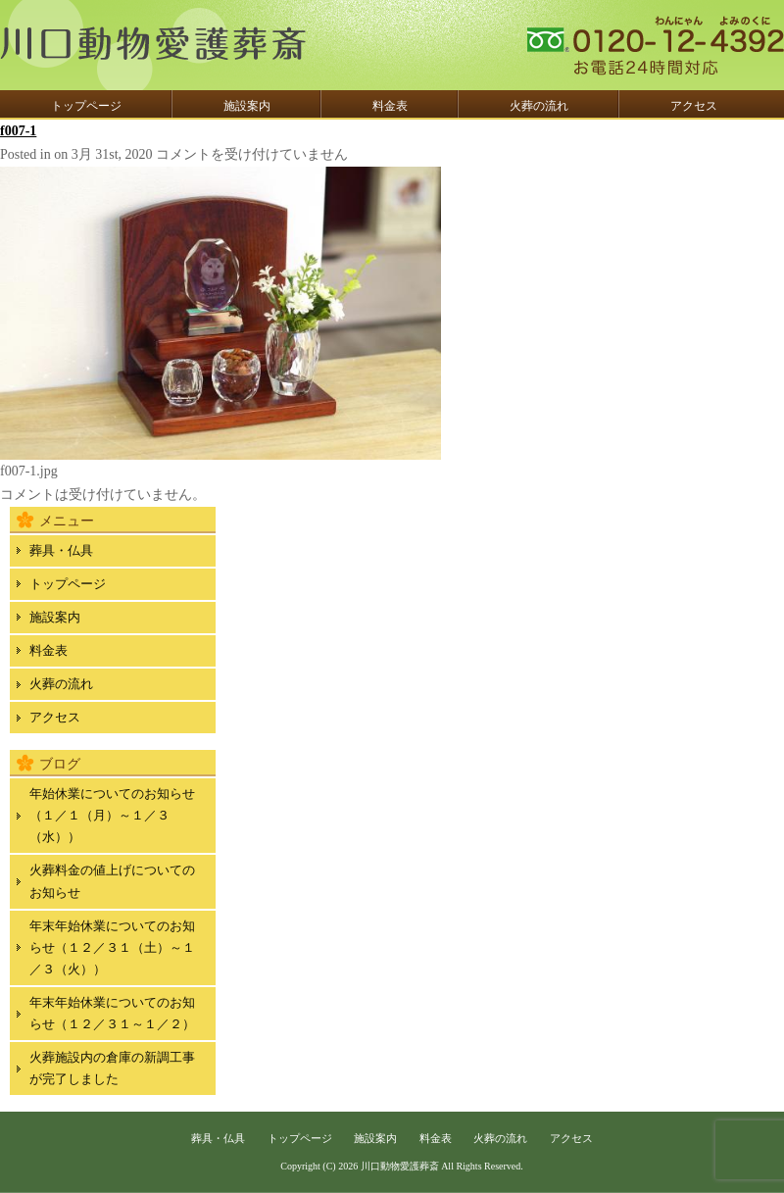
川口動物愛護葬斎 (400, 1166)
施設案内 (246, 106)
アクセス (693, 106)
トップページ (86, 106)
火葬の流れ (539, 106)
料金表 (390, 106)
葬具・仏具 (61, 550)
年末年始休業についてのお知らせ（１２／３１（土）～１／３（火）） (112, 947)
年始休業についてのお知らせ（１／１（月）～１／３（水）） (112, 815)
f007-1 (18, 131)
